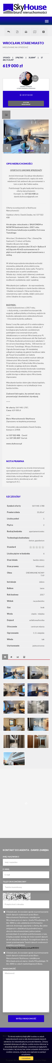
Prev (7, 148)
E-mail (6, 869)
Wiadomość (9, 968)
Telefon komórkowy (14, 881)
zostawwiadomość (26, 103)
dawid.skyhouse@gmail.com (26, 196)
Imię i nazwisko (11, 856)
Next (45, 148)
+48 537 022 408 (26, 95)
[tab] (6, 115)
